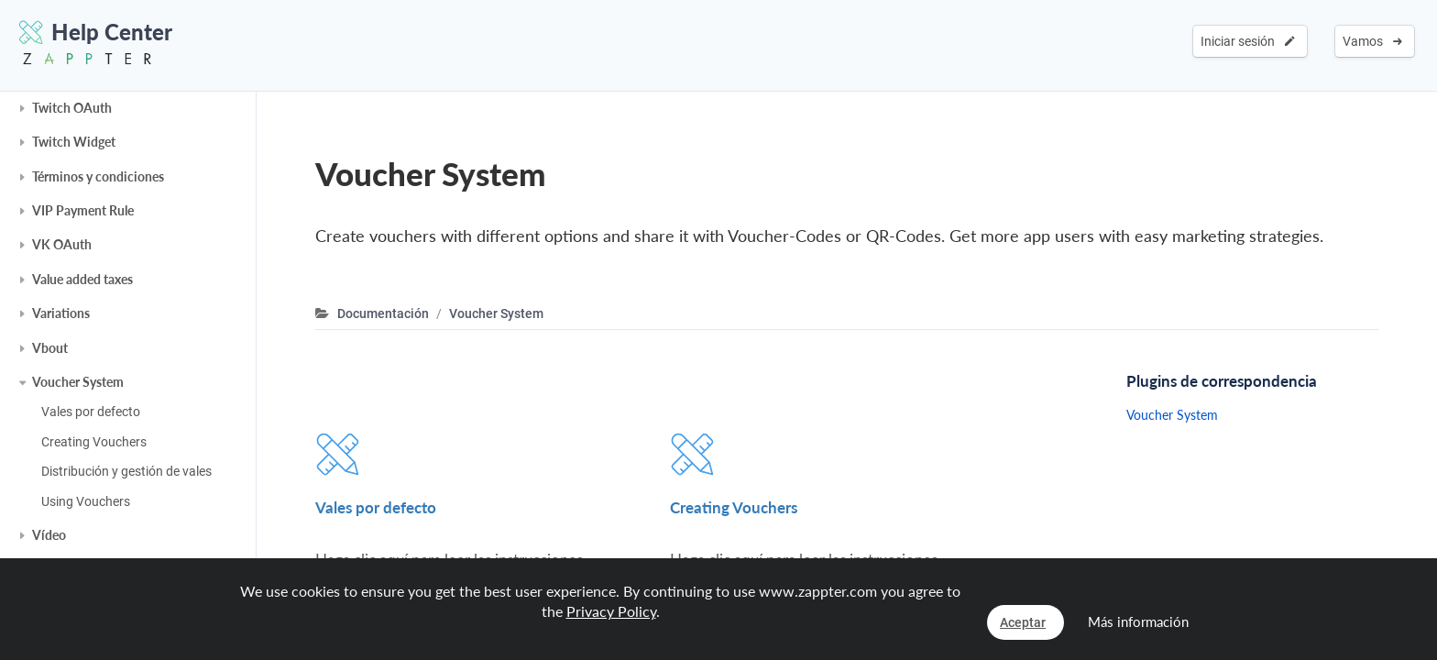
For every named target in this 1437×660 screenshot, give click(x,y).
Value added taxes (82, 279)
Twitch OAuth (72, 108)
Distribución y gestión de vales (126, 471)
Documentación (383, 313)
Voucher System (78, 382)
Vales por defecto (90, 411)
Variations (61, 313)
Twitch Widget (73, 141)
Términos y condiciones (98, 176)
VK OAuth (62, 244)
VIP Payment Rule (83, 210)
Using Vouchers (85, 501)
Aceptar (1023, 622)
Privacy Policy (611, 611)
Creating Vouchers (94, 441)
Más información (1138, 621)
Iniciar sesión (1248, 41)
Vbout (50, 348)
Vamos (1372, 41)
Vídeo (49, 535)
